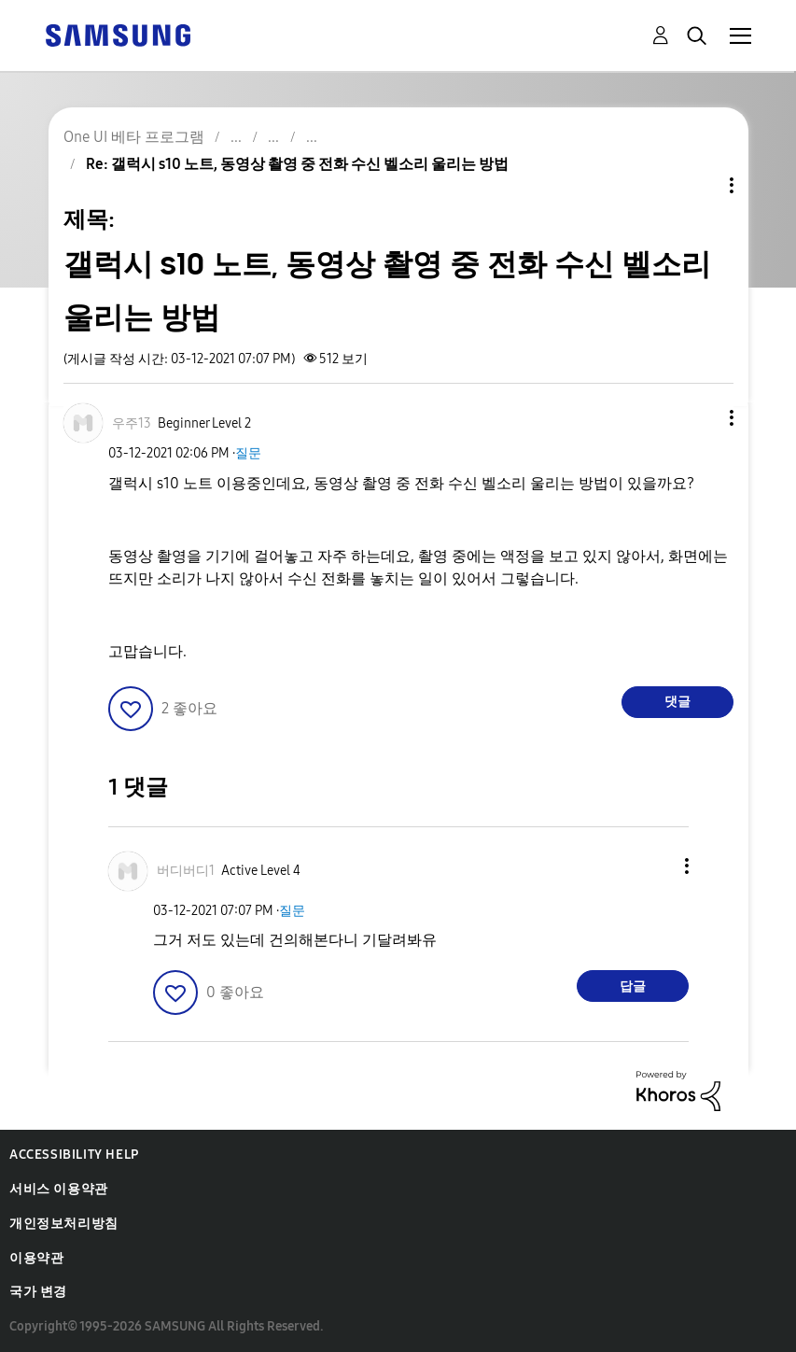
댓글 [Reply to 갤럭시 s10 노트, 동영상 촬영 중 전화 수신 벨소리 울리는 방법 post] (677, 702)
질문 (248, 453)
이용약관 (36, 1258)
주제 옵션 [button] (699, 185)
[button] (699, 417)
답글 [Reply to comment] (633, 986)
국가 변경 (38, 1292)
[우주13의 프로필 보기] (131, 423)
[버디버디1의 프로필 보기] (186, 871)
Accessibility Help (74, 1154)
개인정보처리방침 (64, 1224)
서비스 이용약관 (58, 1189)
